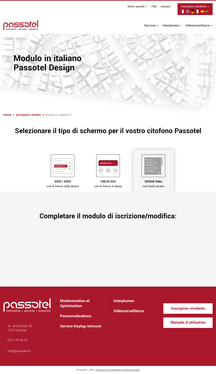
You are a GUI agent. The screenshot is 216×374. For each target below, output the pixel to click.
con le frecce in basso (108, 184)
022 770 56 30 (18, 340)
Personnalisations (75, 316)
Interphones (123, 300)
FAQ (154, 6)
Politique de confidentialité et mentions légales (118, 369)
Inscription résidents (188, 308)
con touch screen (153, 184)
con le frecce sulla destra (63, 184)
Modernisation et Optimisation (75, 303)
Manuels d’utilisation (188, 323)
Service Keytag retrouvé (80, 326)
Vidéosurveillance (128, 311)
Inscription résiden (31, 115)
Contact (165, 6)
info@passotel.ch (19, 351)
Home (9, 115)
